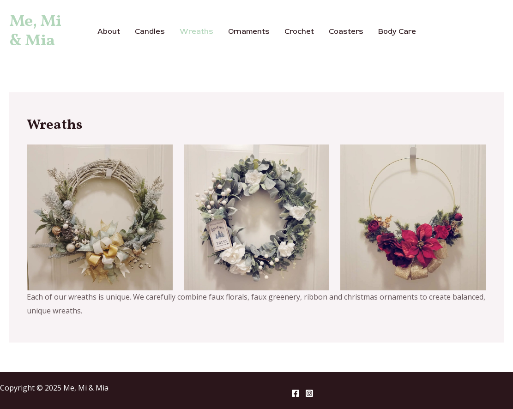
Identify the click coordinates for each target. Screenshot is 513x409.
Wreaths (196, 31)
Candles (150, 31)
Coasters (346, 31)
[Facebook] (295, 393)
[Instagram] (309, 393)
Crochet (299, 31)
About (108, 31)
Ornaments (249, 31)
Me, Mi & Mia (35, 31)
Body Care (397, 31)
